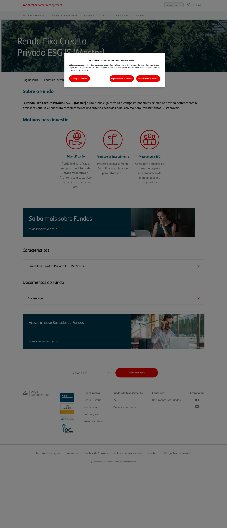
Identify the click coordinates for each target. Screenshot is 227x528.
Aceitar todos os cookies (148, 78)
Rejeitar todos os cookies (121, 78)
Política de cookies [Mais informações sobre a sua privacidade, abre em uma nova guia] (81, 70)
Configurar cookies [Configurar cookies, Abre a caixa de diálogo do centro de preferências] (79, 78)
